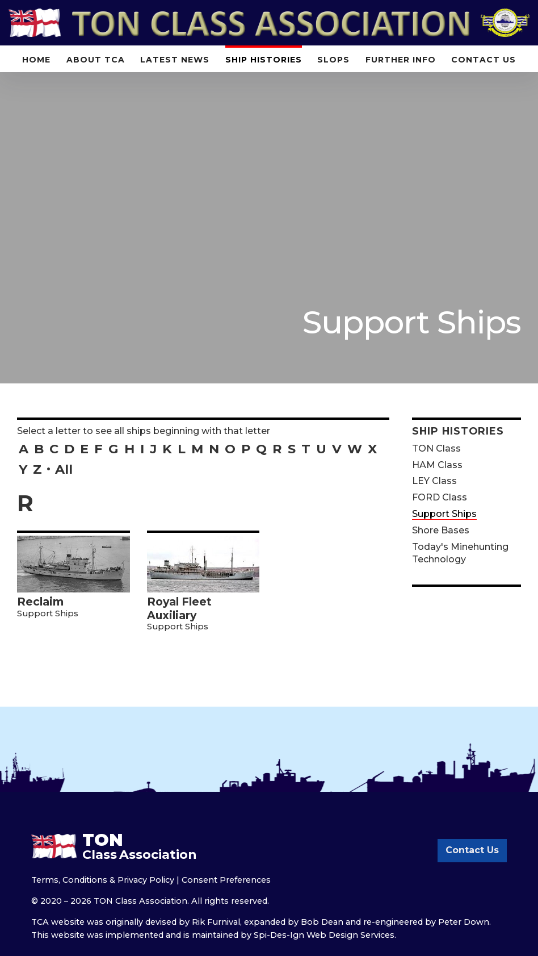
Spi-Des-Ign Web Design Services (324, 935)
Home (36, 60)
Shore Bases (440, 530)
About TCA (95, 60)
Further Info (400, 60)
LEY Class (434, 480)
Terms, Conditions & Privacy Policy (102, 880)
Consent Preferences (226, 880)
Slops (333, 60)
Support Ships (444, 513)
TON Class (436, 448)
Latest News (174, 60)
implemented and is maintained (172, 935)
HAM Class (437, 465)
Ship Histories (263, 60)
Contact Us (483, 60)
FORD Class (439, 497)
